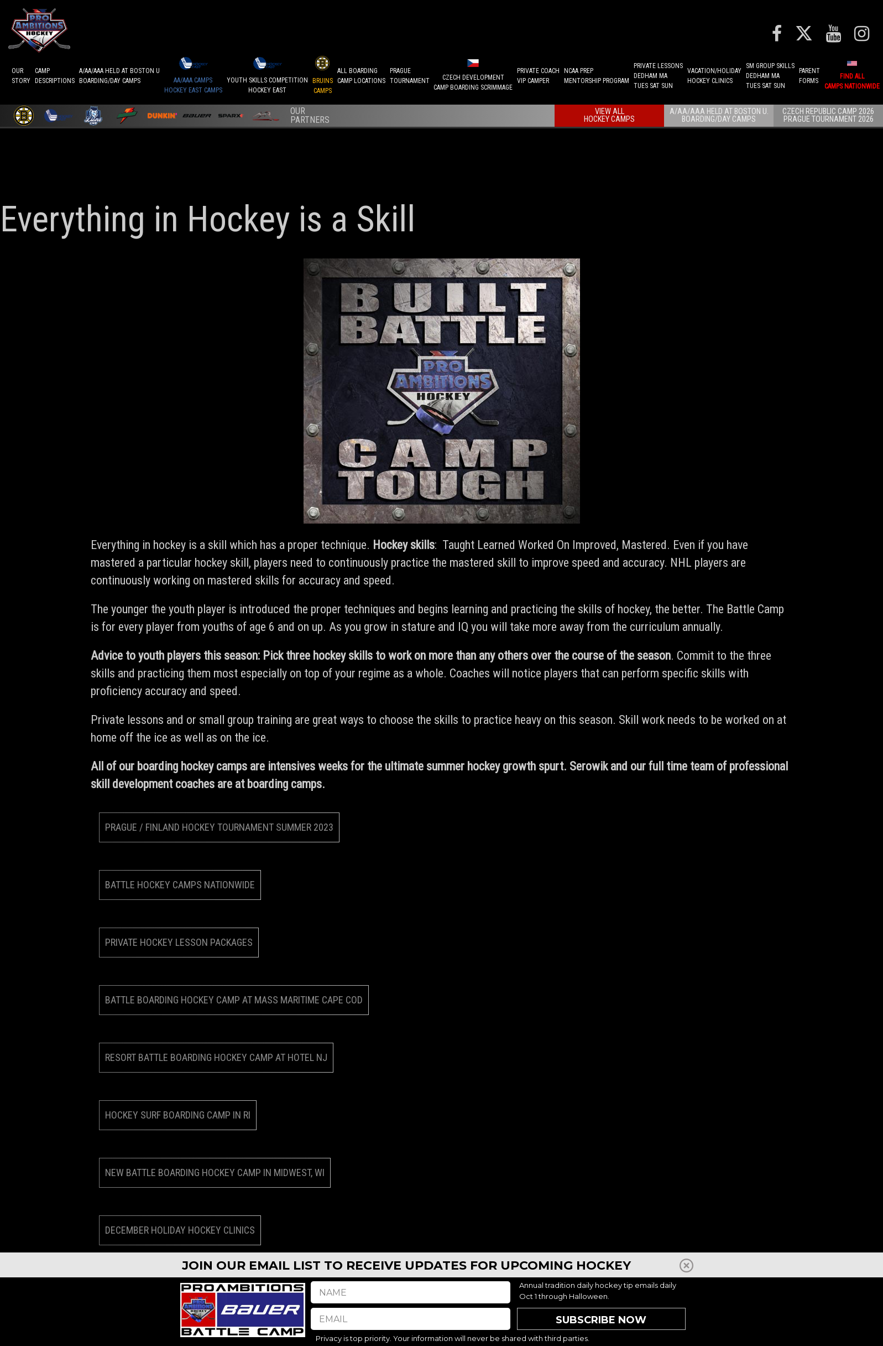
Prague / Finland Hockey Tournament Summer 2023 (219, 827)
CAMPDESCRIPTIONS (55, 76)
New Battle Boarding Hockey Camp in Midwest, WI (215, 1172)
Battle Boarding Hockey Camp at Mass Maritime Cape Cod (234, 1000)
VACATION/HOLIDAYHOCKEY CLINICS (714, 76)
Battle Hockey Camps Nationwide (180, 885)
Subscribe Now (601, 1320)
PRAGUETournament (410, 76)
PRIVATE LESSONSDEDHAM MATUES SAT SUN (658, 76)
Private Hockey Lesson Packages (179, 942)
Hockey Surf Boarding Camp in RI (177, 1115)
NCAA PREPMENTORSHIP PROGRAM (596, 76)
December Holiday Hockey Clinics (180, 1230)
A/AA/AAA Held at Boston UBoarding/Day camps (119, 76)
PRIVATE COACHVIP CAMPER (538, 76)
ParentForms (809, 76)
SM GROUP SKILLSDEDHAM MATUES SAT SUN (770, 76)
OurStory (21, 76)
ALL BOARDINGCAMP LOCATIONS (361, 76)
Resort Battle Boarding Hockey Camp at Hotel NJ (216, 1057)
